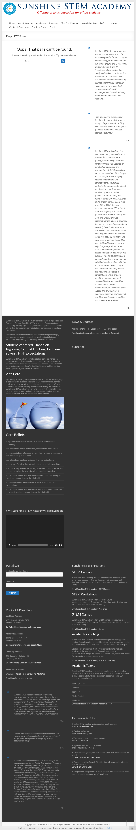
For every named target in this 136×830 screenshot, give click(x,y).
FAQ (102, 23)
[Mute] (56, 545)
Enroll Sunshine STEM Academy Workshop (89, 609)
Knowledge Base (89, 23)
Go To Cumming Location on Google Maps (23, 663)
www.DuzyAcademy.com (82, 734)
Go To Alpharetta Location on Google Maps (24, 645)
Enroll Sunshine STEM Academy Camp (88, 629)
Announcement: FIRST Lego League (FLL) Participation (94, 329)
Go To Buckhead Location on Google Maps (23, 627)
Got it (109, 828)
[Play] (9, 545)
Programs (53, 23)
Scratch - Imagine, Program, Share (86, 757)
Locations (112, 23)
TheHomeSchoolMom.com (83, 748)
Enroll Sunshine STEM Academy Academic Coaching (93, 660)
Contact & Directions (19, 27)
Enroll (52, 27)
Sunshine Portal (39, 27)
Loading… (88, 450)
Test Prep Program (69, 23)
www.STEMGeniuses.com (82, 726)
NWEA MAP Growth (80, 741)
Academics (41, 23)
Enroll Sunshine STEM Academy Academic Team (92, 704)
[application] (35, 531)
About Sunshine (25, 23)
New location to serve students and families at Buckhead (95, 333)
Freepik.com (103, 774)
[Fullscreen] (60, 545)
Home (12, 23)
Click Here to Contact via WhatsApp (30, 674)
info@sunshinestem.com (21, 678)
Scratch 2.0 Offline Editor (82, 767)
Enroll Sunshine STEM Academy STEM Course (91, 589)
